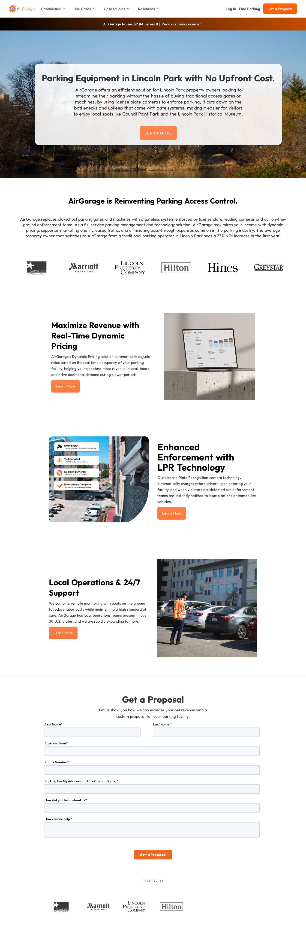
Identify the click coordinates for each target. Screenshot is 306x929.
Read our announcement (182, 24)
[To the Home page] (22, 8)
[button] (53, 9)
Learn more (158, 133)
